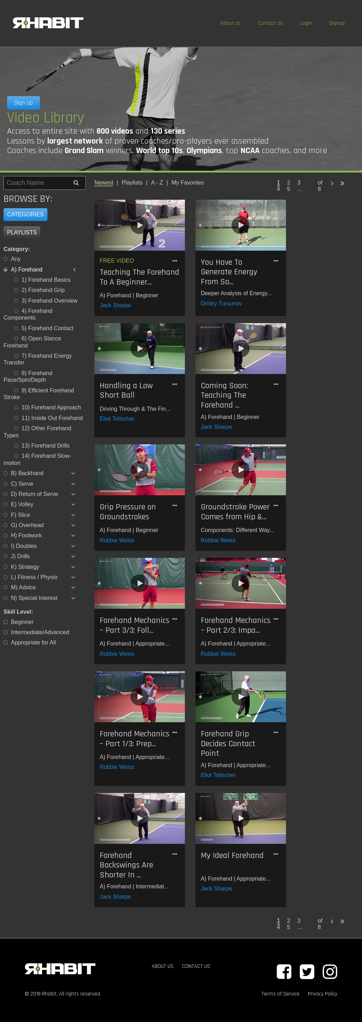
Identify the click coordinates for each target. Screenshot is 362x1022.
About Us (230, 23)
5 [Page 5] (288, 189)
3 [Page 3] (298, 183)
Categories (25, 214)
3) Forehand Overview (49, 301)
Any (16, 259)
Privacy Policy (322, 994)
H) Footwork (26, 535)
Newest (103, 183)
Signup (337, 23)
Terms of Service (280, 994)
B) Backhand (27, 473)
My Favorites (187, 183)
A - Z (157, 183)
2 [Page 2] (288, 183)
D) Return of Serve (34, 494)
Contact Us (270, 23)
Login (306, 23)
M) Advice (23, 587)
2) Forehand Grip (43, 290)
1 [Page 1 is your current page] (278, 183)
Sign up (23, 103)
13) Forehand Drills (46, 446)
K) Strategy (25, 567)
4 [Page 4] (278, 189)
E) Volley (22, 504)
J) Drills (20, 556)
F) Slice (20, 515)
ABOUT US (163, 966)
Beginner (22, 622)
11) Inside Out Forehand (52, 418)
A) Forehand (26, 270)
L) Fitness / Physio (34, 577)
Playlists (22, 232)
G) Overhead (27, 525)
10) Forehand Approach (51, 407)
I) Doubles (24, 546)
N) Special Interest (34, 598)
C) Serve (22, 484)
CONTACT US (196, 966)
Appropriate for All (33, 643)
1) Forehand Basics (46, 280)
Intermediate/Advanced (40, 632)
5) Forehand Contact (48, 328)
